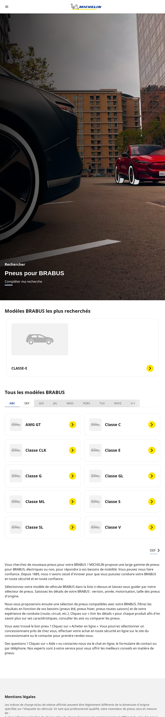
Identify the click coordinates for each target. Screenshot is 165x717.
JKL (55, 403)
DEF (26, 403)
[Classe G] (43, 476)
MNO (70, 403)
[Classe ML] (43, 501)
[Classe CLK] (43, 450)
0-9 (133, 403)
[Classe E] (122, 450)
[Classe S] (122, 501)
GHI (41, 403)
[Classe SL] (43, 527)
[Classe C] (122, 424)
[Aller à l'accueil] (86, 6)
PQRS (86, 403)
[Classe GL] (122, 476)
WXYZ (117, 403)
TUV (102, 403)
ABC (12, 403)
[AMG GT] (43, 424)
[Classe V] (122, 527)
